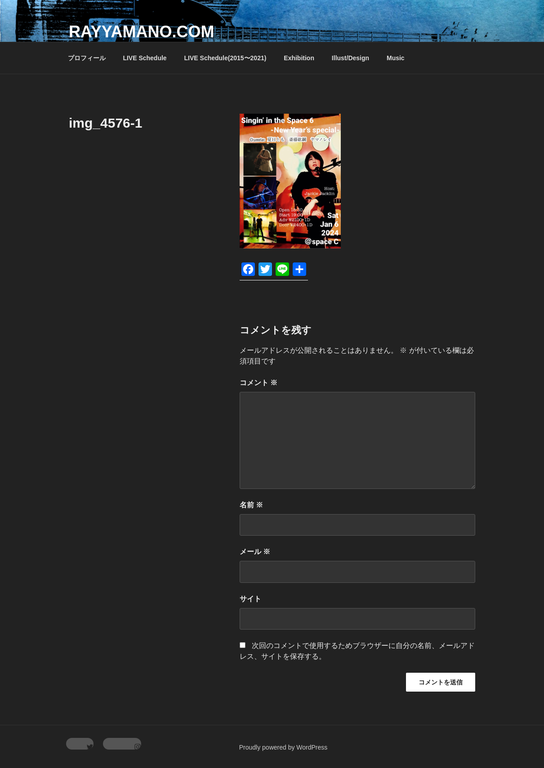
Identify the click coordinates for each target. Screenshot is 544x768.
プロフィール (87, 58)
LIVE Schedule (144, 58)
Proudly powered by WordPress (283, 747)
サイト (250, 599)
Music (396, 58)
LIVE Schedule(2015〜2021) (225, 58)
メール (255, 551)
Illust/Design (350, 58)
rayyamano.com (141, 31)
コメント (258, 382)
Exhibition (299, 58)
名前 (251, 505)
